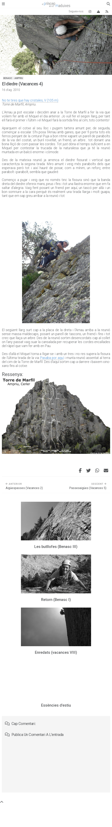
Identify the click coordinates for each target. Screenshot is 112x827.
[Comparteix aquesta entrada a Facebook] (80, 470)
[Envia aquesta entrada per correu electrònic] (106, 470)
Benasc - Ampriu (13, 78)
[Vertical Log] (98, 11)
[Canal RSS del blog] (107, 11)
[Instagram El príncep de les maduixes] (90, 11)
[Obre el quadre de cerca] (108, 4)
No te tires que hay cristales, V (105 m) (30, 100)
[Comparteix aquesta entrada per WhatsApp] (97, 470)
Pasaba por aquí (52, 358)
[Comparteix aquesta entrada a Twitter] (88, 470)
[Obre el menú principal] (3, 4)
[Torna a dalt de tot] (1, 802)
